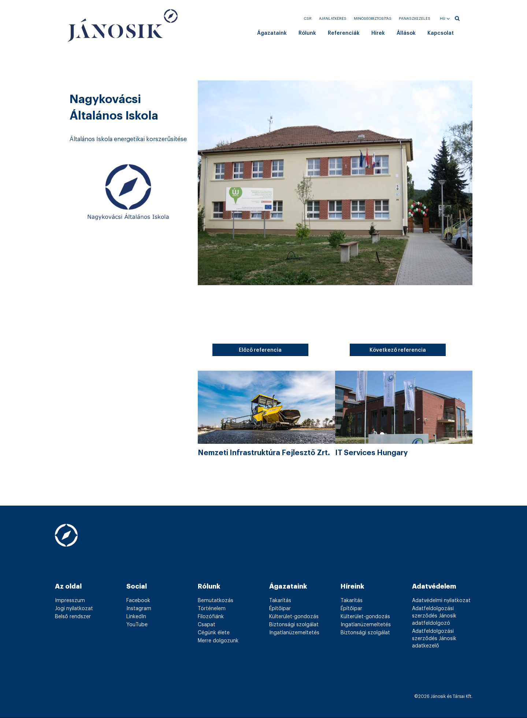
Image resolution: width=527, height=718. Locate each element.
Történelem (212, 608)
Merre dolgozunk (218, 640)
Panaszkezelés (414, 18)
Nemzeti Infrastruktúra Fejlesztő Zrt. (264, 453)
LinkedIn (136, 616)
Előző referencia (260, 350)
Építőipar (280, 608)
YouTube (137, 624)
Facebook (138, 600)
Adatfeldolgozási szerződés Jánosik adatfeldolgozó (434, 616)
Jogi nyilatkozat (74, 608)
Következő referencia (398, 350)
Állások (406, 33)
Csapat (206, 624)
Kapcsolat (440, 33)
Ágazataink (272, 33)
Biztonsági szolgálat (294, 624)
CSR (308, 18)
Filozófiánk (211, 616)
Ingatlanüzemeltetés (294, 632)
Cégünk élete (214, 632)
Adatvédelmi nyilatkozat (441, 600)
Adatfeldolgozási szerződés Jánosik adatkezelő (434, 639)
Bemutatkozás (215, 600)
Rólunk (307, 33)
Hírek (378, 33)
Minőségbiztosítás (372, 18)
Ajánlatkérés (332, 18)
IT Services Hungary (371, 453)
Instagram (138, 608)
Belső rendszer (73, 616)
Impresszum (70, 600)
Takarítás (280, 600)
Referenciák (344, 33)
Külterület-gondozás (294, 616)
